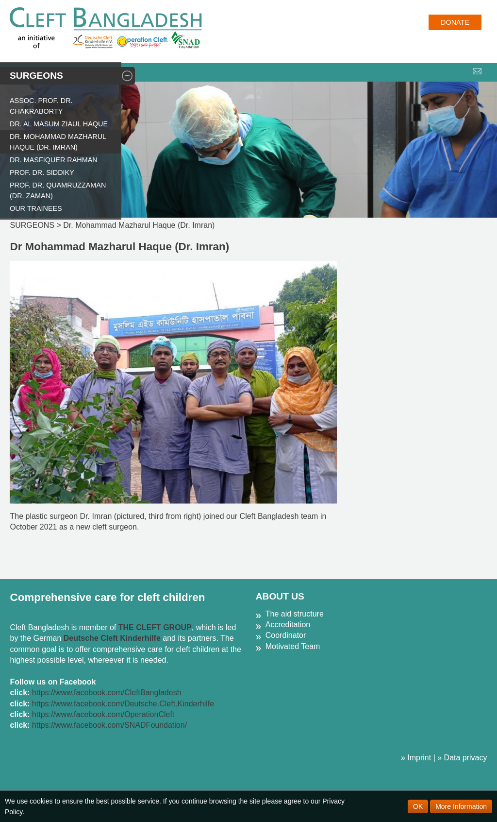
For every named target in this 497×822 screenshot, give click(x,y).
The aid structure (294, 614)
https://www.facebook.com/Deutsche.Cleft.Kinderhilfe (123, 704)
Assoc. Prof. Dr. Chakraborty (41, 106)
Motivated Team (292, 646)
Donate (455, 22)
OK (418, 806)
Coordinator (285, 635)
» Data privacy (462, 758)
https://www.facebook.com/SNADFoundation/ (109, 725)
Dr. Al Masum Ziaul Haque (59, 124)
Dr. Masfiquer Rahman (54, 160)
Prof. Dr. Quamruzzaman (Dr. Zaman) (58, 190)
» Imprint (416, 758)
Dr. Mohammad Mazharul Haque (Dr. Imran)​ (58, 142)
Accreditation (288, 624)
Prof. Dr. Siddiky (42, 172)
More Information (461, 806)
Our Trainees (36, 208)
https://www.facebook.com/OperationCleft (103, 714)
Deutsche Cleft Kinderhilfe (112, 638)
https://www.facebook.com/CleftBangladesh (107, 692)
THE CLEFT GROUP (155, 627)
